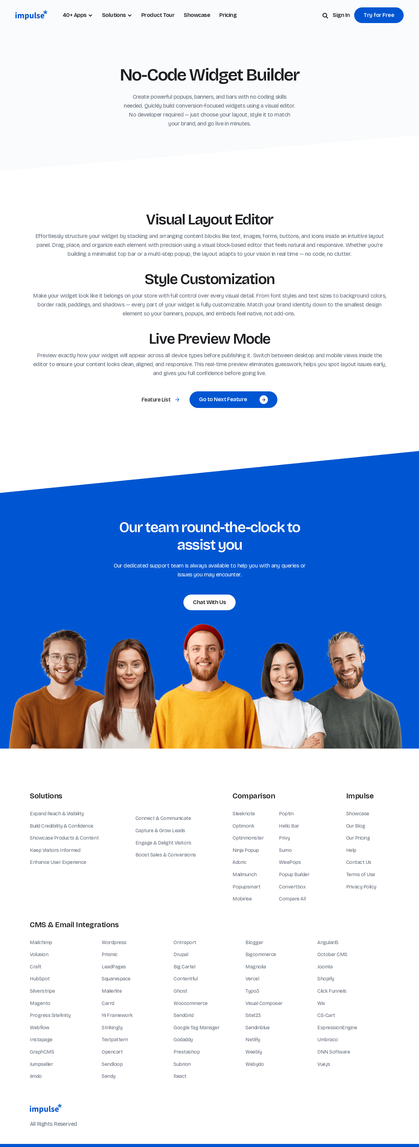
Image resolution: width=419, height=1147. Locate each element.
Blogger (254, 942)
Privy (284, 838)
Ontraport (185, 942)
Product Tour (158, 15)
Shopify (325, 979)
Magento (40, 1003)
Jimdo (36, 1076)
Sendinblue (257, 1027)
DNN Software (333, 1052)
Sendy (109, 1076)
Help (351, 850)
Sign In (341, 15)
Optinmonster (248, 838)
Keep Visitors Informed (55, 850)
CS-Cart (326, 1015)
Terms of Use (360, 874)
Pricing (228, 15)
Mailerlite (112, 991)
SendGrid (183, 1015)
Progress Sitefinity (50, 1015)
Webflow (39, 1027)
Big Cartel (184, 967)
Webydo (254, 1064)
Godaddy (183, 1039)
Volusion (39, 954)
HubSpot (40, 979)
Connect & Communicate (163, 818)
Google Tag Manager (196, 1027)
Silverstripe (42, 991)
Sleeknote (244, 814)
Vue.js (323, 1064)
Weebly (253, 1052)
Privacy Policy (361, 887)
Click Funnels (332, 991)
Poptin (286, 814)
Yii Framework (117, 1015)
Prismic (110, 954)
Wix (321, 1003)
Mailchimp (41, 942)
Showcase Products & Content (64, 838)
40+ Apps (75, 15)
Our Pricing (358, 838)
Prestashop (187, 1052)
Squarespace (116, 979)
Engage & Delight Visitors (163, 843)
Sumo (285, 850)
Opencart (112, 1052)
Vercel (252, 979)
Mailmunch (245, 874)
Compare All (292, 899)
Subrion (182, 1064)
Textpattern (115, 1039)
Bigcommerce (260, 954)
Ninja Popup (246, 850)
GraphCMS (42, 1052)
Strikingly (112, 1027)
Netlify (252, 1039)
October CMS (332, 954)
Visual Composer (264, 1003)
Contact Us (358, 862)
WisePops (290, 862)
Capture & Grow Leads (160, 830)
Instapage (41, 1039)
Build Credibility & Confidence (61, 826)
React (180, 1076)
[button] (117, 15)
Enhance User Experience (58, 862)
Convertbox (292, 887)
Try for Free (379, 15)
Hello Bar (289, 826)
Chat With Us (209, 602)
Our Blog (355, 826)
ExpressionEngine (337, 1027)
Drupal (181, 954)
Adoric (239, 862)
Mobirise (242, 899)
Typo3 (252, 991)
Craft (35, 967)
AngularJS (328, 942)
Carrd (108, 1003)
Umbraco (327, 1039)
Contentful (186, 979)
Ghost (180, 991)
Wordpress (114, 942)
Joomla (324, 967)
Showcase (197, 15)
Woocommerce (191, 1003)
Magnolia (255, 967)
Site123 (253, 1015)
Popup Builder (294, 874)
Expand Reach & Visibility (57, 814)
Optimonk (243, 826)
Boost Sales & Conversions (165, 855)
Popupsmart (246, 887)
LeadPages (114, 967)
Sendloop (112, 1064)
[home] (31, 15)
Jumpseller (41, 1064)
